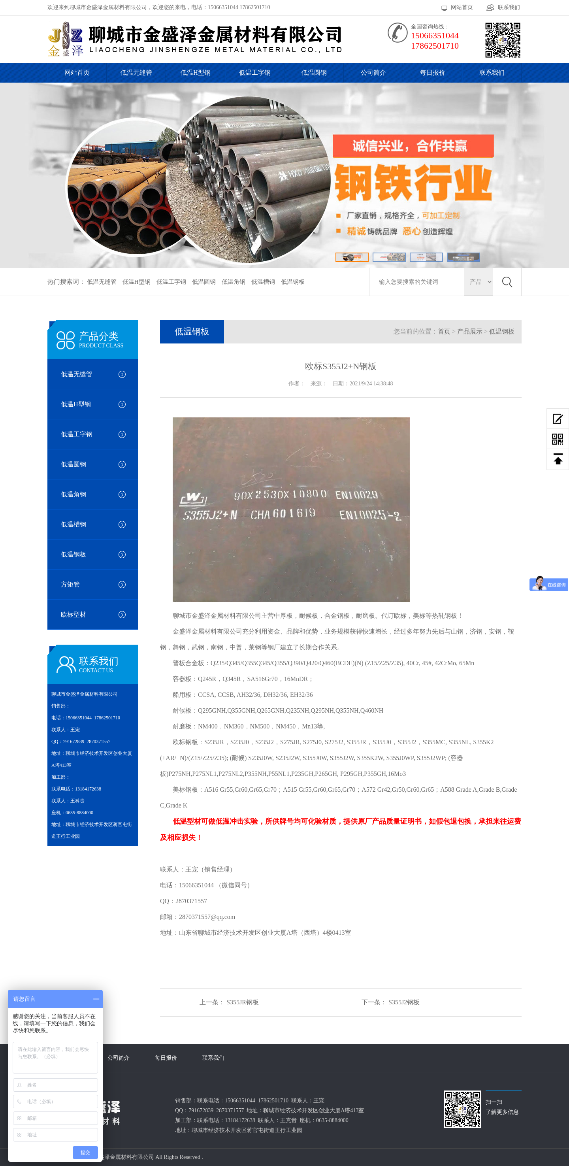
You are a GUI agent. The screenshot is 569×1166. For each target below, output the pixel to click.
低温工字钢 (255, 72)
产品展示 (469, 331)
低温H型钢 (196, 72)
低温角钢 (233, 282)
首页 (444, 331)
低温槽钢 (263, 282)
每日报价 (432, 72)
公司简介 (373, 72)
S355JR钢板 (242, 1002)
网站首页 (462, 7)
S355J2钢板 (404, 1002)
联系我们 (509, 7)
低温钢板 (293, 282)
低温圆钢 (314, 72)
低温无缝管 (136, 72)
